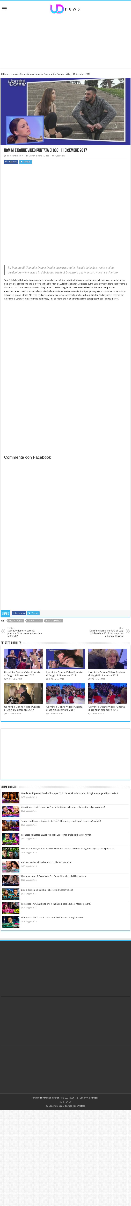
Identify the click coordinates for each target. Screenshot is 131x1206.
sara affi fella (34, 621)
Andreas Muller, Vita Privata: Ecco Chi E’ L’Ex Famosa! (46, 862)
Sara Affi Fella (11, 280)
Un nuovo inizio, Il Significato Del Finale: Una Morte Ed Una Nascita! (53, 876)
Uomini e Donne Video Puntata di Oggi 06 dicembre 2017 (22, 708)
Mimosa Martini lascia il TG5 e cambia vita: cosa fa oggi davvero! (52, 917)
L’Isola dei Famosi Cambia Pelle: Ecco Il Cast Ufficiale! (47, 890)
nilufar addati (16, 621)
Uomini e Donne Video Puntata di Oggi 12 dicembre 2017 (64, 674)
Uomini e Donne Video (22, 74)
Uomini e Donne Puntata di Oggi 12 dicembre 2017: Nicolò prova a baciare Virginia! (106, 632)
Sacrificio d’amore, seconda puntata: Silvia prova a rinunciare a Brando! (25, 632)
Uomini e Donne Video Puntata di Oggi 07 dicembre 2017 (106, 674)
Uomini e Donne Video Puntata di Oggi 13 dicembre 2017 (22, 674)
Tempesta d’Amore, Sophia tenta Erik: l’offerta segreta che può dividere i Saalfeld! (61, 821)
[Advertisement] (65, 41)
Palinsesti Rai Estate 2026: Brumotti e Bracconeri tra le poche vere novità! (56, 835)
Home (5, 74)
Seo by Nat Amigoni (89, 1097)
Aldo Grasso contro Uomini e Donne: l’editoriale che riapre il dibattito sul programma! (63, 807)
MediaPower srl (52, 1097)
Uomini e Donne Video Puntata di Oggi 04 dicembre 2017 (106, 708)
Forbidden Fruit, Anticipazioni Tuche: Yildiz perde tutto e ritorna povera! (56, 904)
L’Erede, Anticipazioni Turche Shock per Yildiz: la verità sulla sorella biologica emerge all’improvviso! (69, 793)
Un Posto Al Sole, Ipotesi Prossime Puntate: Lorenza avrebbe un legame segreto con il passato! (67, 848)
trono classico (54, 621)
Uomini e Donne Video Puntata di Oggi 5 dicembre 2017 (64, 708)
